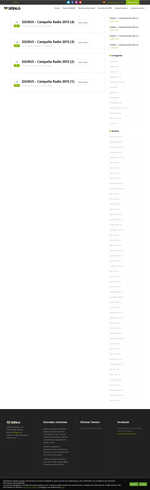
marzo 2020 (114, 307)
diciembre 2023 (115, 220)
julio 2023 (113, 235)
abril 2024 (113, 209)
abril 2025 (113, 173)
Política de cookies (29, 487)
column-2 (30, 26)
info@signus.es (16, 432)
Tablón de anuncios (117, 108)
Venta (112, 123)
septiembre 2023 (116, 230)
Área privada (132, 2)
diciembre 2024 (115, 183)
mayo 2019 (114, 323)
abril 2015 (113, 400)
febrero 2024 (114, 214)
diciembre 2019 (115, 313)
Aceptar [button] (143, 484)
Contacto (15, 2)
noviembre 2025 (115, 147)
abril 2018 (113, 349)
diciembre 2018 (115, 333)
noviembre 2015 (115, 390)
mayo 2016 (114, 385)
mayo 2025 (114, 168)
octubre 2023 (114, 225)
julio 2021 (113, 271)
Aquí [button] (63, 487)
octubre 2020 (114, 302)
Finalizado (113, 77)
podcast (37, 26)
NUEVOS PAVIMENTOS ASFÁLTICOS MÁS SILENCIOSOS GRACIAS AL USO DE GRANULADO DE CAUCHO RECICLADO (56, 451)
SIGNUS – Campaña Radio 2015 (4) (48, 22)
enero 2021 (114, 287)
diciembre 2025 (115, 142)
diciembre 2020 (115, 292)
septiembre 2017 (116, 364)
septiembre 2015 (116, 395)
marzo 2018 (114, 354)
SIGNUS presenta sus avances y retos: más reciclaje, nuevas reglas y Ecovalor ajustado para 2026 (56, 461)
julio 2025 (113, 163)
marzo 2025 (114, 178)
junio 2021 (113, 276)
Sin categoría (114, 103)
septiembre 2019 (116, 318)
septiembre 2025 (116, 157)
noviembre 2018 (115, 338)
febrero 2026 (114, 137)
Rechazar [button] (134, 484)
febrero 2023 (114, 245)
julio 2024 (113, 194)
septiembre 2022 (116, 256)
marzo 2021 (114, 282)
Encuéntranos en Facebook (127, 434)
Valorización (114, 118)
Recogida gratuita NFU (115, 2)
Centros (112, 61)
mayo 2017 (114, 375)
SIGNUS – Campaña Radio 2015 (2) (48, 62)
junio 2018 (113, 344)
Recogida (113, 98)
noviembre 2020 (115, 297)
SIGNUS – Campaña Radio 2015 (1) (48, 82)
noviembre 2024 (115, 188)
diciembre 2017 (115, 359)
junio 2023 (113, 240)
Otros (112, 87)
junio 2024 (113, 199)
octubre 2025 (114, 152)
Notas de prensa (115, 82)
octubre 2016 (114, 380)
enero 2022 (114, 261)
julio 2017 (113, 369)
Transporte (113, 113)
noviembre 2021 (115, 266)
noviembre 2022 (115, 251)
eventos (112, 72)
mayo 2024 (114, 204)
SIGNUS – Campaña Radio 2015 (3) (48, 42)
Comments (48, 26)
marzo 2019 (114, 328)
